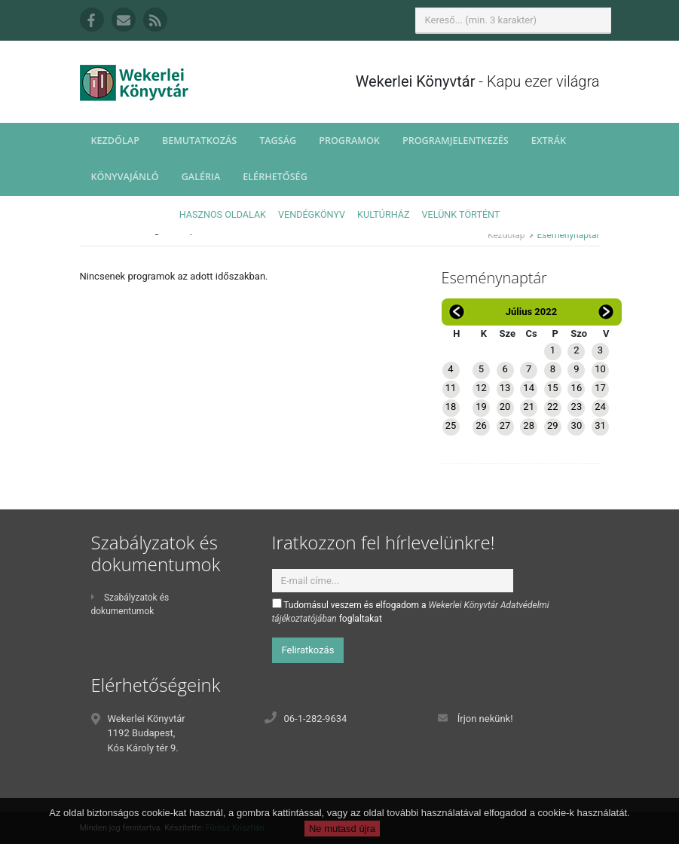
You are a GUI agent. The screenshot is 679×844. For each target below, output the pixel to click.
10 (600, 369)
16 (577, 387)
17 (600, 387)
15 (552, 387)
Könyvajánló (125, 176)
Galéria (201, 176)
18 (451, 406)
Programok (349, 140)
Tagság (277, 140)
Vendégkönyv (311, 214)
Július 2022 (531, 311)
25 (451, 425)
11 (451, 387)
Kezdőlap (115, 140)
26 (481, 425)
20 (505, 406)
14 (528, 387)
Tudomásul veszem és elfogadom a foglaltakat (410, 611)
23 (577, 406)
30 (577, 425)
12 (481, 387)
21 (528, 406)
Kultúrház (383, 214)
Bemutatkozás (199, 140)
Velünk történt (461, 214)
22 (552, 406)
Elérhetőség (275, 176)
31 (600, 425)
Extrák (548, 140)
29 (552, 425)
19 (481, 406)
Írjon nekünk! (485, 718)
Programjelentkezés (455, 140)
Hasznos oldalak (222, 214)
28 (528, 425)
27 (505, 425)
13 (505, 387)
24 (600, 406)
